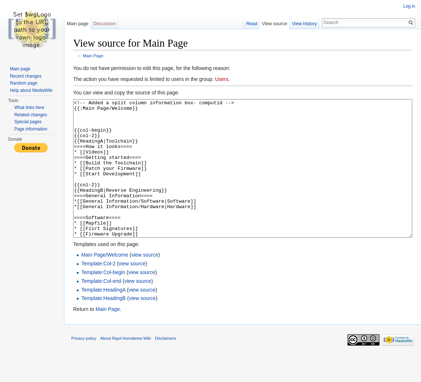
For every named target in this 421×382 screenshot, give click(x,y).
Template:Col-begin (103, 300)
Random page (23, 83)
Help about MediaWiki (31, 90)
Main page (77, 23)
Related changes (30, 114)
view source (144, 282)
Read (251, 23)
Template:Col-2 (98, 291)
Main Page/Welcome (104, 282)
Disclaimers (165, 365)
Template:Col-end (101, 308)
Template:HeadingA (103, 317)
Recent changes (25, 76)
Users (222, 79)
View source (274, 23)
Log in (409, 6)
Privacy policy (83, 365)
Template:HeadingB (103, 325)
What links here (29, 107)
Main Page (93, 55)
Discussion (104, 23)
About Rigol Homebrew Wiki (125, 365)
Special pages (27, 121)
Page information (30, 129)
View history (304, 23)
